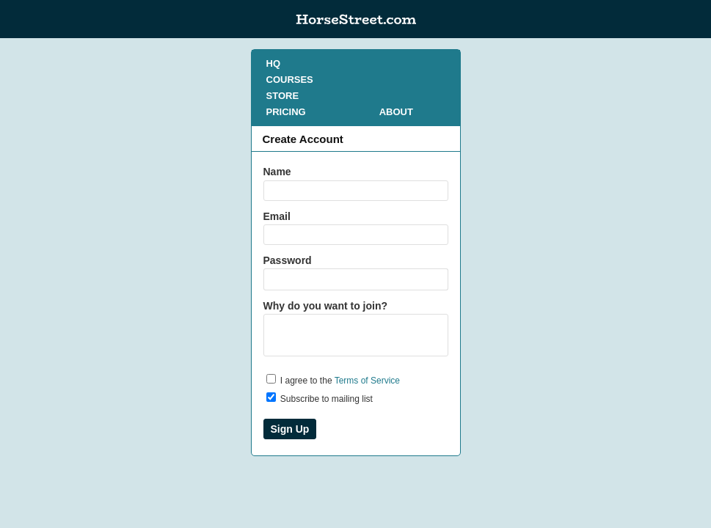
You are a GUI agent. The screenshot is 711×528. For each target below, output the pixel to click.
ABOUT (396, 111)
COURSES (289, 79)
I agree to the (333, 380)
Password (287, 260)
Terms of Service (367, 380)
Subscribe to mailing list (319, 398)
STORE (282, 95)
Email (277, 216)
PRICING (286, 111)
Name (277, 171)
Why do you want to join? (325, 306)
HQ (273, 63)
